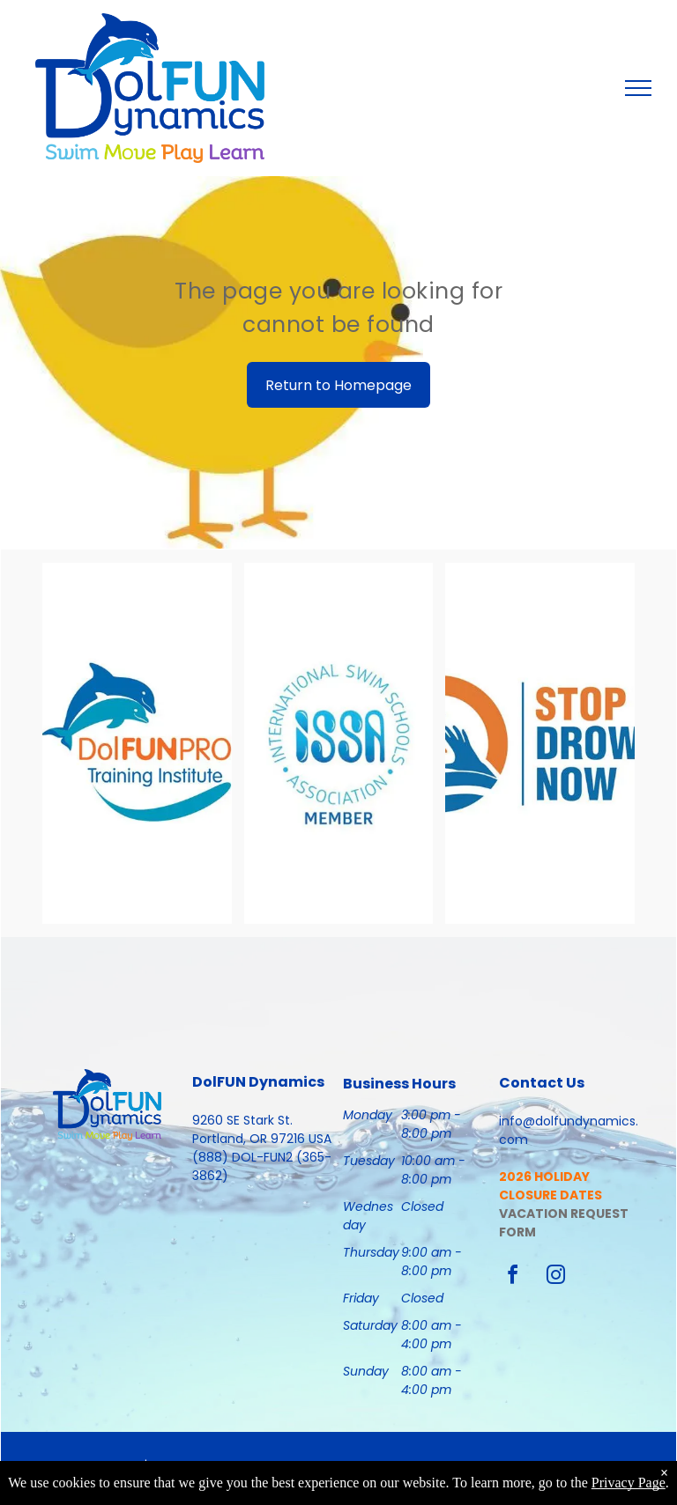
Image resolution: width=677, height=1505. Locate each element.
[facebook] (513, 1277)
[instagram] (556, 1277)
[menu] (638, 88)
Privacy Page (628, 1482)
